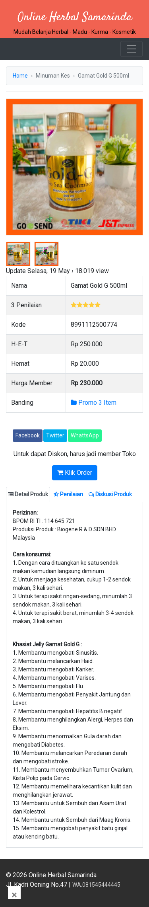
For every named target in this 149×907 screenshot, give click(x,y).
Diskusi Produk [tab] (110, 494)
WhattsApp (85, 435)
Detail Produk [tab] (28, 494)
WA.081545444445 (96, 885)
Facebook (27, 435)
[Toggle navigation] (131, 49)
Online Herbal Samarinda (74, 17)
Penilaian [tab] (68, 494)
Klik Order (74, 472)
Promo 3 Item (93, 402)
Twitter (55, 435)
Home (20, 75)
